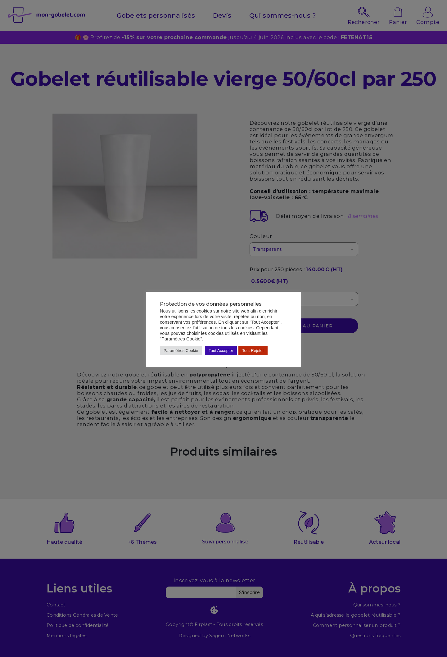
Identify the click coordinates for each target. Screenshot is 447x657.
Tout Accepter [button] (221, 350)
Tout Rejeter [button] (253, 350)
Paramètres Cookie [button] (181, 350)
